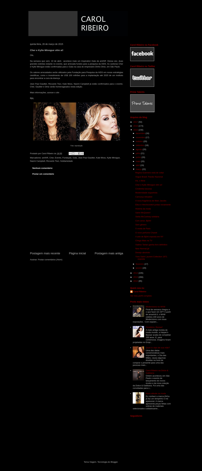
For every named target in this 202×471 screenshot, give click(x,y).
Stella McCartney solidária (147, 216)
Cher (51, 158)
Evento (58, 158)
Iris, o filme (140, 181)
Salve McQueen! (142, 212)
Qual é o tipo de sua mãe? (158, 347)
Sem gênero (140, 224)
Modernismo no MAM (155, 306)
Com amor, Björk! (143, 221)
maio (138, 161)
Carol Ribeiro (139, 291)
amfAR (45, 158)
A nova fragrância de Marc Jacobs (150, 201)
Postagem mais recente (45, 253)
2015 (136, 130)
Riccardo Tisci (52, 161)
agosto (139, 149)
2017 (136, 122)
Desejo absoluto (142, 252)
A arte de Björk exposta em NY (149, 236)
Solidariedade (66, 161)
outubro (139, 141)
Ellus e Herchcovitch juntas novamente (153, 204)
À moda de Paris (142, 228)
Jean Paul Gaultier (86, 158)
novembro (141, 137)
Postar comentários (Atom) (50, 259)
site (57, 92)
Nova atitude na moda (156, 393)
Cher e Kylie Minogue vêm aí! (148, 185)
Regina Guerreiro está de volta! (149, 172)
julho (138, 153)
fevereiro (140, 264)
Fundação (66, 158)
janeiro (139, 268)
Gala (75, 158)
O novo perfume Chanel (146, 232)
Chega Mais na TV (143, 240)
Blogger (114, 462)
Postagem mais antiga (109, 253)
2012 (136, 281)
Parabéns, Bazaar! (154, 327)
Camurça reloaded (143, 197)
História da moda (143, 209)
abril (138, 165)
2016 (136, 126)
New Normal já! (142, 248)
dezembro (141, 133)
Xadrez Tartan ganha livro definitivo (151, 244)
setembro (140, 145)
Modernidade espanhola (146, 192)
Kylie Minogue (113, 158)
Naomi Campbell (37, 161)
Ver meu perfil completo (141, 296)
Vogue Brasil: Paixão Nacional (149, 177)
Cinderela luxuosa (143, 189)
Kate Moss (101, 158)
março (139, 169)
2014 (136, 273)
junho (138, 157)
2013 (136, 277)
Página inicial (77, 253)
